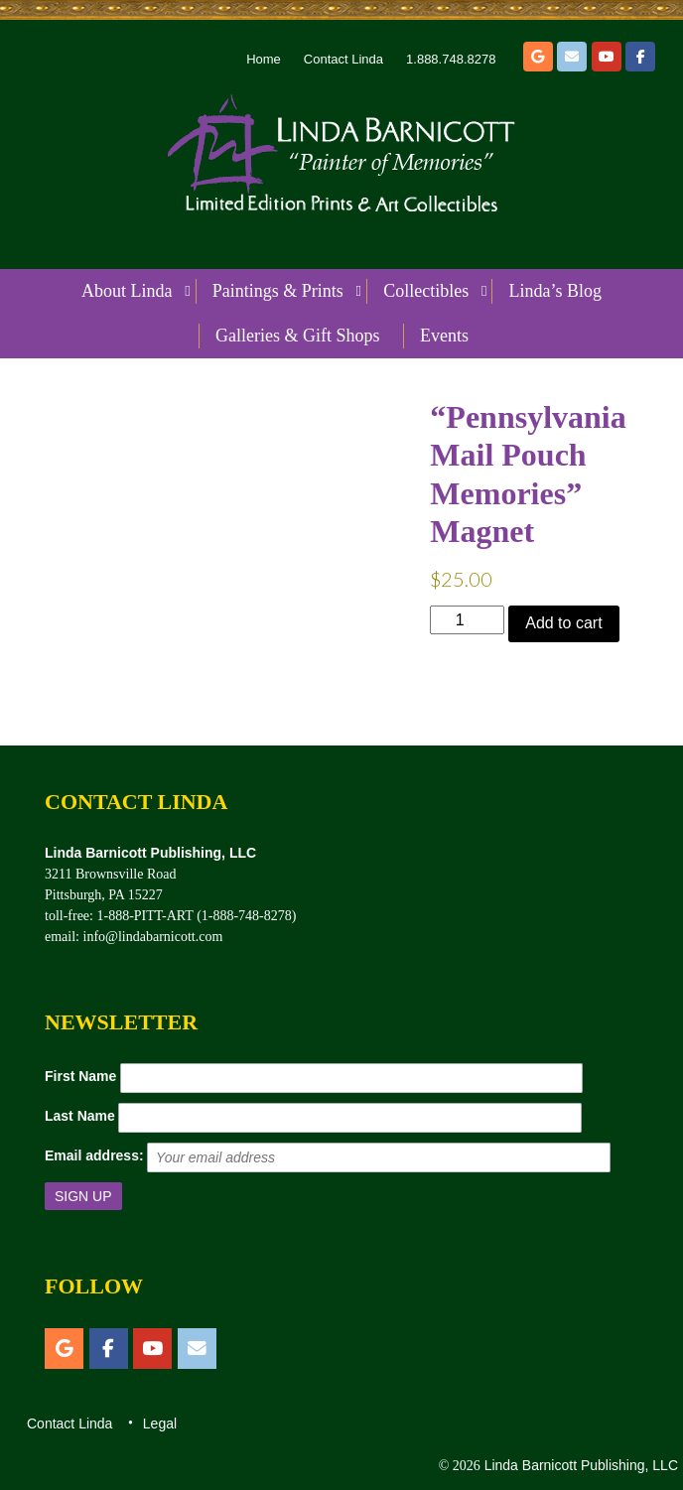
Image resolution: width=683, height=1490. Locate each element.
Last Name (80, 1116)
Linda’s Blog (556, 291)
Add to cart (563, 622)
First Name (80, 1076)
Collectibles (426, 291)
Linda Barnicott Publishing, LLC (579, 1465)
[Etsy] (538, 56)
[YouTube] (606, 56)
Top (635, 1442)
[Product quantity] (467, 620)
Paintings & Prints (277, 291)
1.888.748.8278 (450, 59)
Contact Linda (343, 59)
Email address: (94, 1155)
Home (263, 59)
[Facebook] (640, 56)
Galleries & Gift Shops (297, 335)
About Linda (127, 291)
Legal (160, 1423)
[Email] (572, 56)
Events (444, 335)
